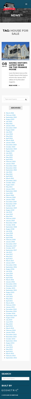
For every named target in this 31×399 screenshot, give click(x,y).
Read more (15, 74)
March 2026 (11, 113)
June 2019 (10, 214)
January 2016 (11, 282)
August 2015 (11, 292)
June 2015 (10, 296)
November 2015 (12, 286)
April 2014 (10, 326)
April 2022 (10, 176)
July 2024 (10, 132)
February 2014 (11, 330)
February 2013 (11, 355)
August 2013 (11, 343)
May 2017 (10, 256)
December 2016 (12, 265)
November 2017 (12, 246)
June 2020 (10, 193)
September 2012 (12, 358)
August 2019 (11, 210)
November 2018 (12, 223)
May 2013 (10, 349)
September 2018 (12, 227)
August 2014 (11, 317)
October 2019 (11, 206)
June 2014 (10, 322)
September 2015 (12, 290)
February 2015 (11, 305)
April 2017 (10, 258)
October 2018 (11, 225)
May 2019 (10, 216)
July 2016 (10, 271)
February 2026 (11, 115)
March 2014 (11, 328)
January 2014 (11, 332)
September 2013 (12, 341)
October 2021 (11, 182)
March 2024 (11, 140)
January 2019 (11, 220)
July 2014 (10, 320)
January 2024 (11, 142)
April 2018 (10, 237)
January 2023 (11, 163)
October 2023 (11, 147)
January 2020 (11, 199)
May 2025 (10, 123)
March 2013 (11, 353)
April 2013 (10, 351)
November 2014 (12, 311)
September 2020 (12, 191)
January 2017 (11, 263)
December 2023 (12, 145)
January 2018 (11, 242)
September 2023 (12, 149)
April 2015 (10, 301)
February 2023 (11, 161)
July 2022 (10, 172)
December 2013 (12, 334)
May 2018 (10, 235)
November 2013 (12, 337)
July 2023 (10, 153)
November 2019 (12, 204)
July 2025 (10, 121)
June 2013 (10, 347)
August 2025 (11, 119)
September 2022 (12, 170)
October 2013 (11, 339)
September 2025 (12, 117)
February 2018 (11, 239)
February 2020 (11, 197)
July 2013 (10, 345)
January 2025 (11, 125)
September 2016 (12, 267)
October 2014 (11, 313)
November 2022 (12, 168)
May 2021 (10, 187)
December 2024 (12, 128)
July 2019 (10, 212)
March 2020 (11, 195)
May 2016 (10, 275)
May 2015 (10, 299)
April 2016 (10, 277)
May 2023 (10, 157)
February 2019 (11, 218)
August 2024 (11, 130)
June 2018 (10, 233)
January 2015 (11, 307)
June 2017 (10, 254)
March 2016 (11, 280)
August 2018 (11, 229)
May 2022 (10, 174)
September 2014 (12, 315)
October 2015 (11, 288)
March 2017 (11, 261)
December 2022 (12, 166)
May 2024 (10, 136)
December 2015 (12, 284)
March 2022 (11, 178)
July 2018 (10, 231)
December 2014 (12, 309)
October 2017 (11, 248)
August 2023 (11, 151)
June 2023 (10, 155)
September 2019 (12, 208)
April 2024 (10, 138)
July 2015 (10, 294)
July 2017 (10, 252)
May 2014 (10, 324)
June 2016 (10, 273)
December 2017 (12, 244)
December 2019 (12, 201)
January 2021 (11, 189)
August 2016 (11, 269)
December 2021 (12, 180)
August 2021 (11, 185)
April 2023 (10, 159)
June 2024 (10, 134)
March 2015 (11, 303)
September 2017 (12, 250)
